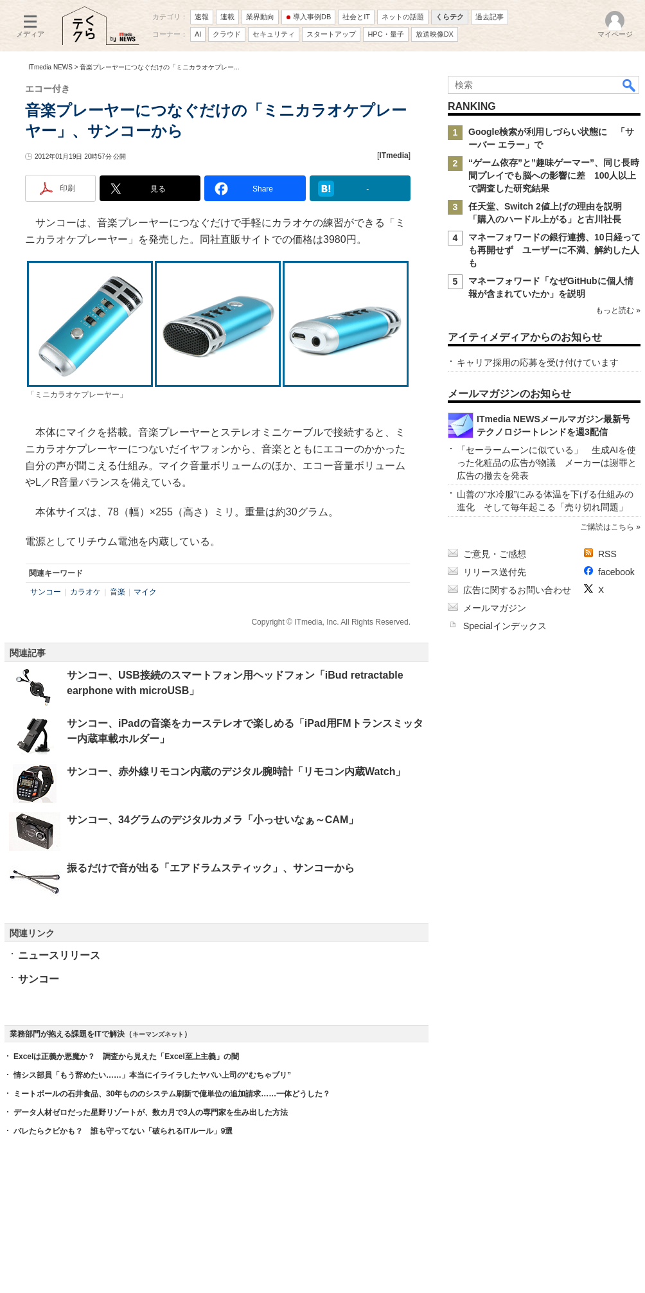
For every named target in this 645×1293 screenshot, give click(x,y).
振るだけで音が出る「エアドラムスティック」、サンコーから (211, 867)
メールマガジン (494, 608)
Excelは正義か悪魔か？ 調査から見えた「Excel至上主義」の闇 (126, 1056)
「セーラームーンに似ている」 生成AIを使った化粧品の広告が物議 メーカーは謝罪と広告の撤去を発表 (547, 463)
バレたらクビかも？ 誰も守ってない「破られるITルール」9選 (123, 1131)
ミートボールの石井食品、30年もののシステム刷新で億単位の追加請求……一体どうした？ (171, 1093)
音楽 (117, 591)
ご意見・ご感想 (494, 554)
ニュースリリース (59, 955)
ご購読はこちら (607, 526)
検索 (629, 85)
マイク (145, 591)
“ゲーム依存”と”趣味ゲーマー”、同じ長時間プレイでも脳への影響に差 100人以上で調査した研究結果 (553, 175)
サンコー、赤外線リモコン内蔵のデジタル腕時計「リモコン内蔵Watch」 (236, 771)
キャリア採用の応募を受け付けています (538, 362)
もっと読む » (618, 310)
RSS (607, 554)
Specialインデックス (505, 626)
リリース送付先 (494, 572)
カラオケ (85, 591)
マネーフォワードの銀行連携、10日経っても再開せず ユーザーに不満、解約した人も (554, 250)
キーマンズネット (158, 1034)
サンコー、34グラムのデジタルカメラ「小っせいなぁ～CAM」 (212, 819)
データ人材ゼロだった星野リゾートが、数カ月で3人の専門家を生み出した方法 (150, 1112)
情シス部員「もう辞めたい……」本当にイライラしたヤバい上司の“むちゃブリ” (152, 1075)
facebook (616, 572)
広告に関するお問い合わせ (517, 590)
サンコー (45, 591)
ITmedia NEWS (50, 67)
